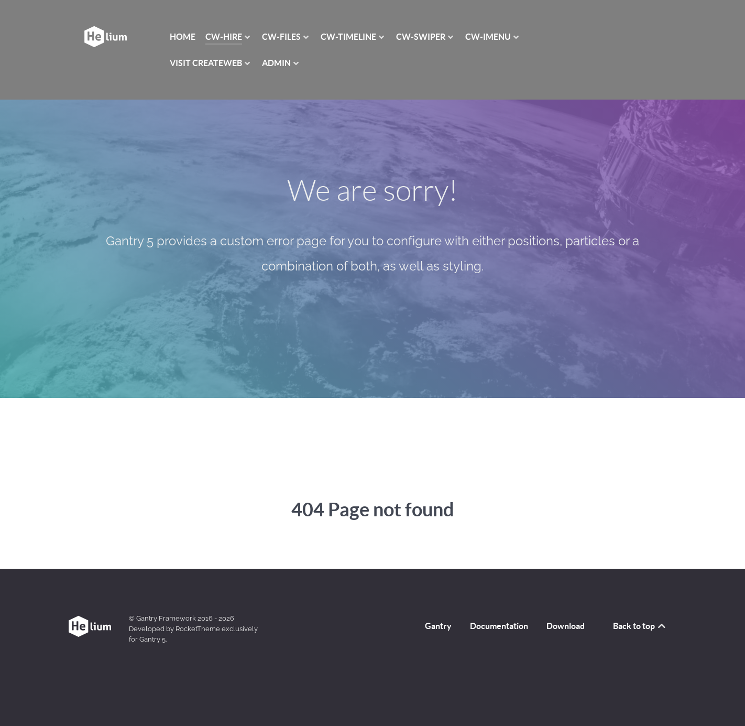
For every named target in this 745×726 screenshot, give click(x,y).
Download (565, 626)
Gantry (438, 626)
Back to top (640, 626)
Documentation (499, 626)
